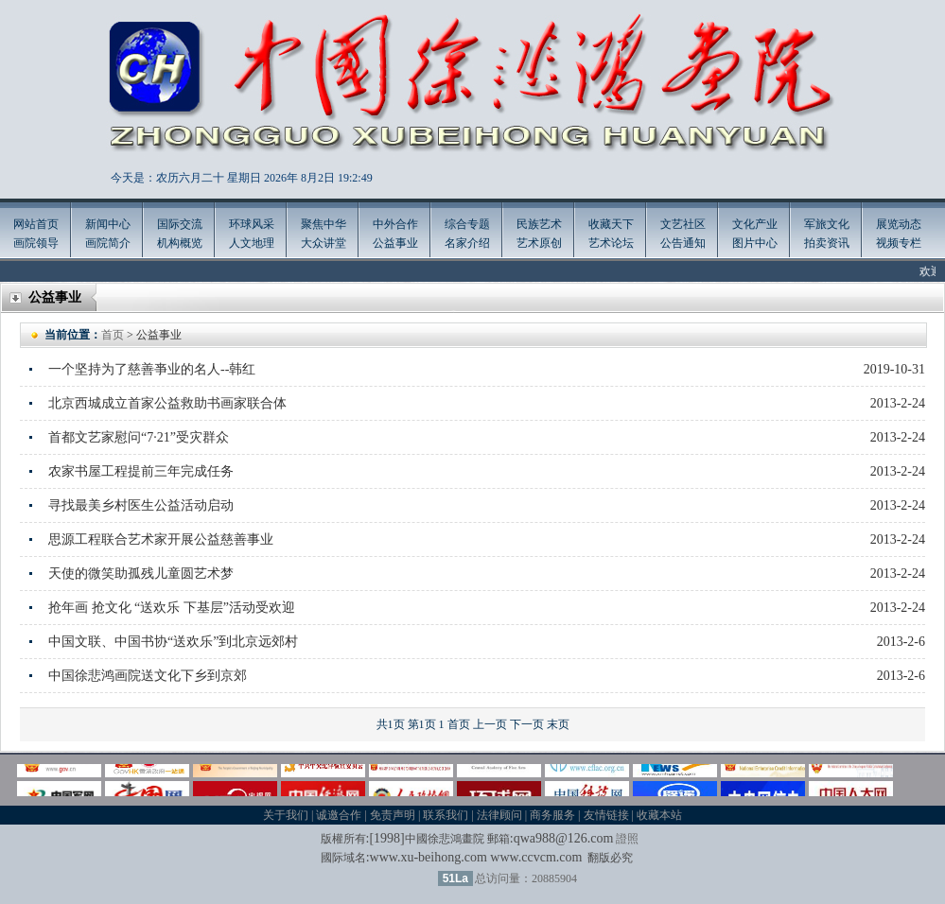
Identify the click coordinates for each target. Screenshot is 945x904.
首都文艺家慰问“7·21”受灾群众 (138, 437)
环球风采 (251, 224)
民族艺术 (539, 224)
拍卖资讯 (826, 243)
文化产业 (755, 224)
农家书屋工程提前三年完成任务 (141, 471)
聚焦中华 (323, 224)
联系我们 (445, 815)
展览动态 (898, 224)
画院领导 (36, 243)
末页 (558, 724)
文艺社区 (683, 224)
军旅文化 (826, 224)
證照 (627, 838)
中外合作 (395, 224)
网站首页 (36, 224)
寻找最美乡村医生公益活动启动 (141, 505)
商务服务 (552, 815)
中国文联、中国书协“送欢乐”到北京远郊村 (173, 642)
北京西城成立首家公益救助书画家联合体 (167, 403)
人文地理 (251, 243)
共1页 (390, 724)
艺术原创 (539, 243)
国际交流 (179, 224)
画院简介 (108, 243)
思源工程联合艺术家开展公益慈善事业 (160, 539)
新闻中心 (108, 224)
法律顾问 (499, 815)
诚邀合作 (338, 815)
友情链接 (606, 815)
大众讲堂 (323, 243)
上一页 (490, 724)
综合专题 (467, 224)
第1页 (422, 724)
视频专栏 (898, 243)
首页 (112, 334)
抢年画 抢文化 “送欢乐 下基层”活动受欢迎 (171, 607)
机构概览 (179, 243)
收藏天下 (611, 224)
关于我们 (285, 815)
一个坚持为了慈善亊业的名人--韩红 (151, 369)
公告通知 (683, 243)
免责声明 (392, 815)
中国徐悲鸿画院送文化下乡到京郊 (147, 676)
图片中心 (755, 243)
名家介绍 (467, 243)
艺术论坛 (611, 243)
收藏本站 (659, 815)
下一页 (527, 724)
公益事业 (395, 243)
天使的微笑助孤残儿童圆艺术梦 (141, 573)
